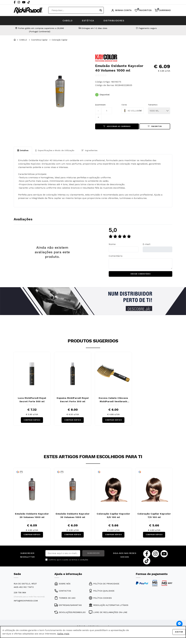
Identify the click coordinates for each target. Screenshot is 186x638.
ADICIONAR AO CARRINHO (117, 126)
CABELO (67, 20)
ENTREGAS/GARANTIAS (68, 605)
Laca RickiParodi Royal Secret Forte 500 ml (32, 400)
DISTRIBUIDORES (114, 20)
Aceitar (179, 632)
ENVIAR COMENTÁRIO (141, 274)
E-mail (146, 244)
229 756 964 (20, 593)
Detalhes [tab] (22, 150)
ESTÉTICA (88, 20)
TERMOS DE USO (64, 598)
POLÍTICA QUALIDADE (101, 591)
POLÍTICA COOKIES (100, 598)
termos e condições (80, 560)
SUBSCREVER (93, 554)
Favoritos (155, 126)
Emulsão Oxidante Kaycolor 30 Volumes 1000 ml (73, 516)
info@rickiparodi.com (26, 601)
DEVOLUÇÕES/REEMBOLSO (70, 612)
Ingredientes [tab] (89, 150)
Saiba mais (63, 633)
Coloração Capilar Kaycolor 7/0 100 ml (154, 516)
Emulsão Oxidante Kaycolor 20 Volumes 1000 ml (32, 516)
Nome (112, 244)
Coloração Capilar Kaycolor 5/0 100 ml (113, 516)
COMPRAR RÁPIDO (32, 420)
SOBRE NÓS (62, 584)
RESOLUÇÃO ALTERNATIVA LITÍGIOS (108, 605)
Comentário (115, 256)
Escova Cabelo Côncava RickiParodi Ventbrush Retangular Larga (113, 400)
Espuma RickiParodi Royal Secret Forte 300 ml (73, 400)
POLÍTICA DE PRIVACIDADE (104, 584)
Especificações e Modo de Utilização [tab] (55, 150)
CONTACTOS (62, 591)
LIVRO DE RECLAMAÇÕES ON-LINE (108, 612)
